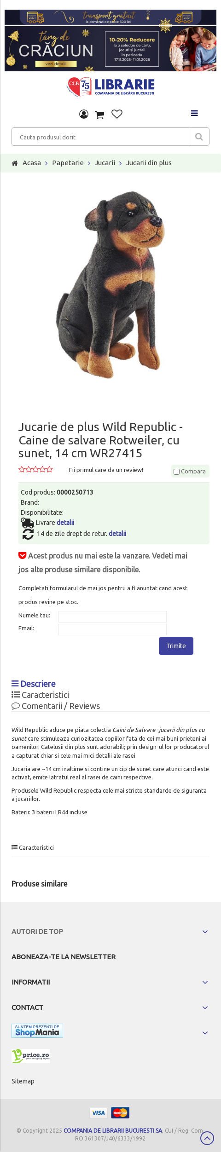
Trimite (176, 646)
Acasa (32, 163)
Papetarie (68, 163)
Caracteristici (40, 694)
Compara (190, 471)
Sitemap (23, 1081)
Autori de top (37, 931)
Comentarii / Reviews (56, 705)
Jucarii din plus (149, 163)
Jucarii (105, 163)
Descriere (34, 683)
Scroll (207, 1138)
